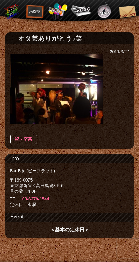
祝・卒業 (23, 139)
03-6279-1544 (35, 198)
